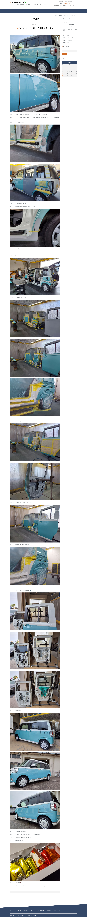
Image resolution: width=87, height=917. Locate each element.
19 (62, 73)
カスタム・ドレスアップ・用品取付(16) (70, 30)
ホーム (56, 15)
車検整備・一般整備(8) (67, 40)
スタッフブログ (34, 910)
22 (69, 73)
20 (65, 73)
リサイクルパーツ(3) (67, 35)
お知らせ (42, 910)
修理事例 (60, 15)
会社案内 (49, 910)
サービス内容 (18, 910)
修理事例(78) (64, 22)
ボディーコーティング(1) (68, 37)
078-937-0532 (67, 3)
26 (62, 75)
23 (71, 73)
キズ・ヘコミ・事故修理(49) (69, 24)
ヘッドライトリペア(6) (67, 33)
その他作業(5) (66, 42)
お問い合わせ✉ (57, 910)
